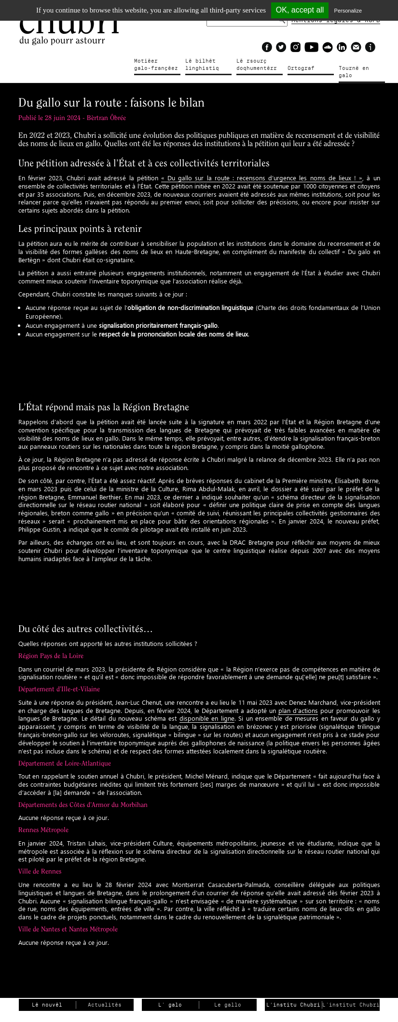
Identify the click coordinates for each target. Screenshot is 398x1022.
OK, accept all (300, 10)
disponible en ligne (206, 718)
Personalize (348, 10)
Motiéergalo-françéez (156, 64)
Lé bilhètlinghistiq (202, 64)
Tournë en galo (354, 72)
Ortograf (301, 68)
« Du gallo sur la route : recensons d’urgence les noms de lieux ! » (261, 178)
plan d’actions (298, 710)
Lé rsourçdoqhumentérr (256, 64)
